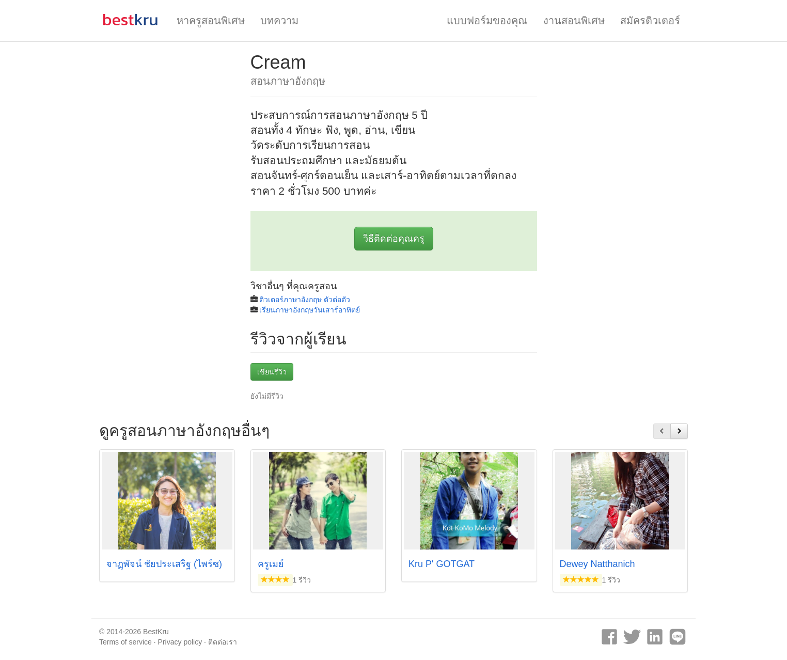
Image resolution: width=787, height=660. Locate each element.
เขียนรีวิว (272, 372)
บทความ (279, 20)
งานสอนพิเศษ (574, 20)
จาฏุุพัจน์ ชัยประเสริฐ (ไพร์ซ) (164, 564)
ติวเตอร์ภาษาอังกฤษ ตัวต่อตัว (304, 299)
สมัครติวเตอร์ (650, 20)
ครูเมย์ (271, 564)
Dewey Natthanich (597, 564)
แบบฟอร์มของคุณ (487, 20)
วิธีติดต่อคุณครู (393, 238)
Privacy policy (180, 642)
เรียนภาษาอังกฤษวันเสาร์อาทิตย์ (309, 310)
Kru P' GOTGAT (441, 564)
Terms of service (125, 642)
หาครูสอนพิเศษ (211, 20)
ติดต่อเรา (222, 642)
